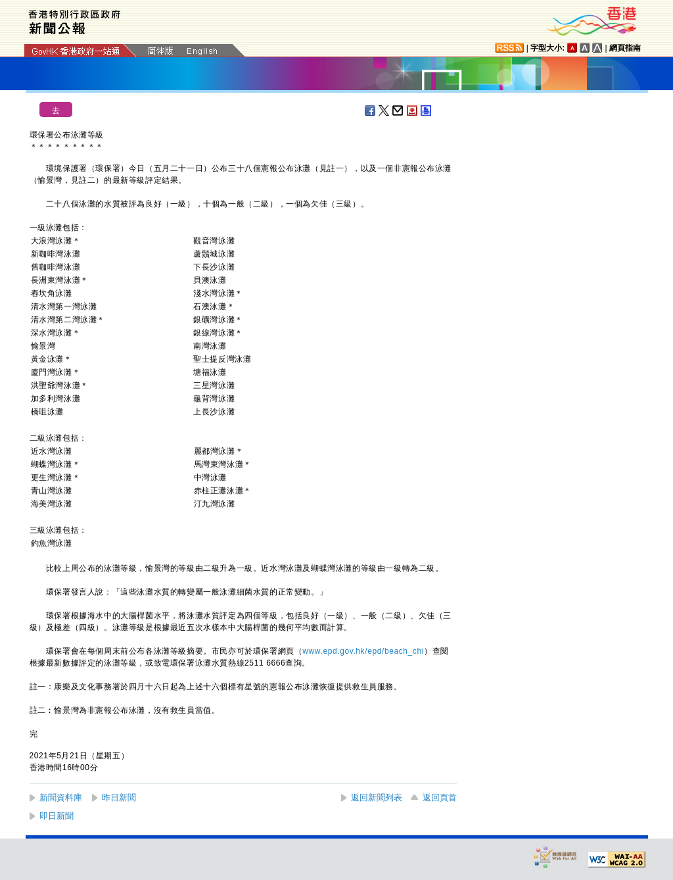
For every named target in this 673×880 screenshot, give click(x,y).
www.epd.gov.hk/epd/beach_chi (363, 651)
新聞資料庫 (60, 797)
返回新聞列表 (376, 797)
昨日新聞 (119, 797)
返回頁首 (440, 797)
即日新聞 (56, 816)
